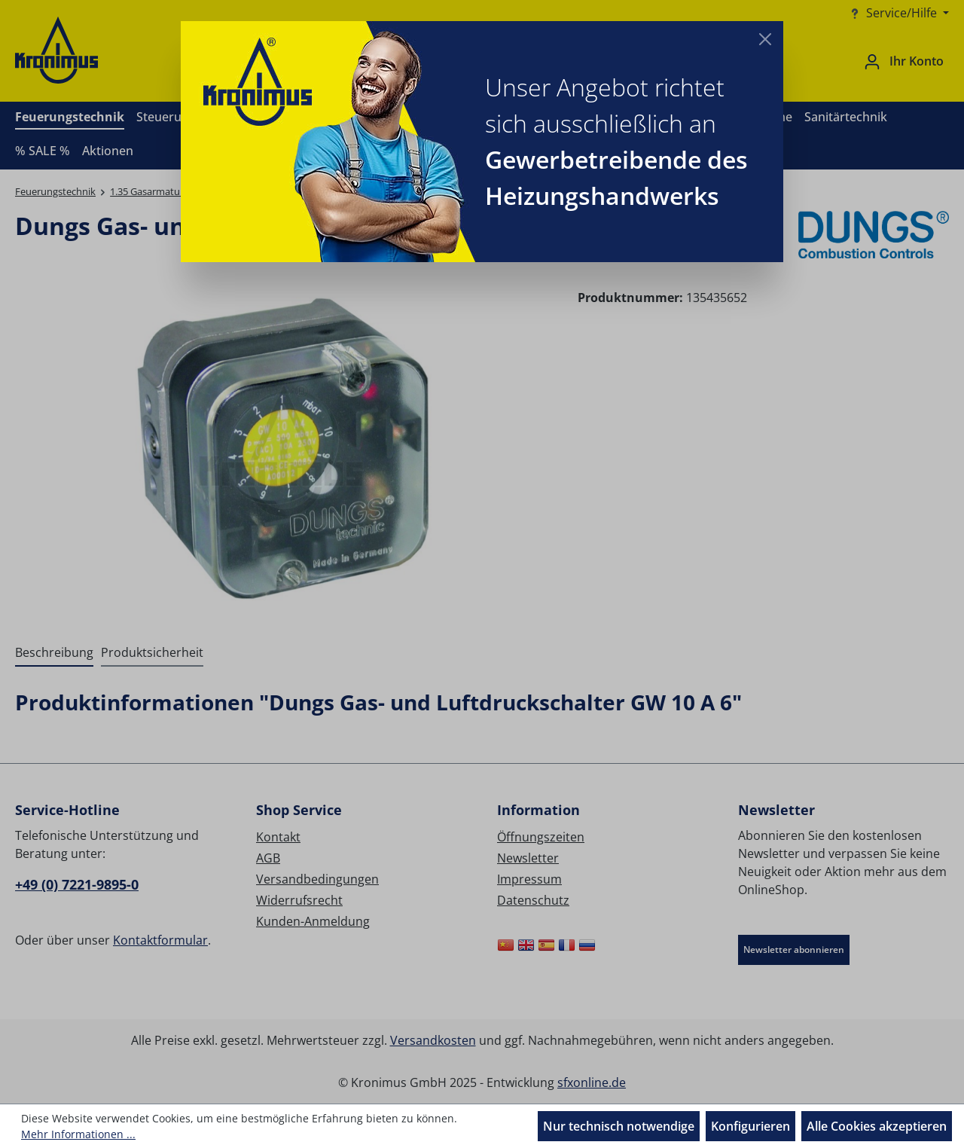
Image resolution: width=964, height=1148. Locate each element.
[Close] (765, 39)
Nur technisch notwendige (618, 1126)
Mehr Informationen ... (78, 1134)
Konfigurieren (750, 1126)
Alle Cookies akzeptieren (877, 1126)
